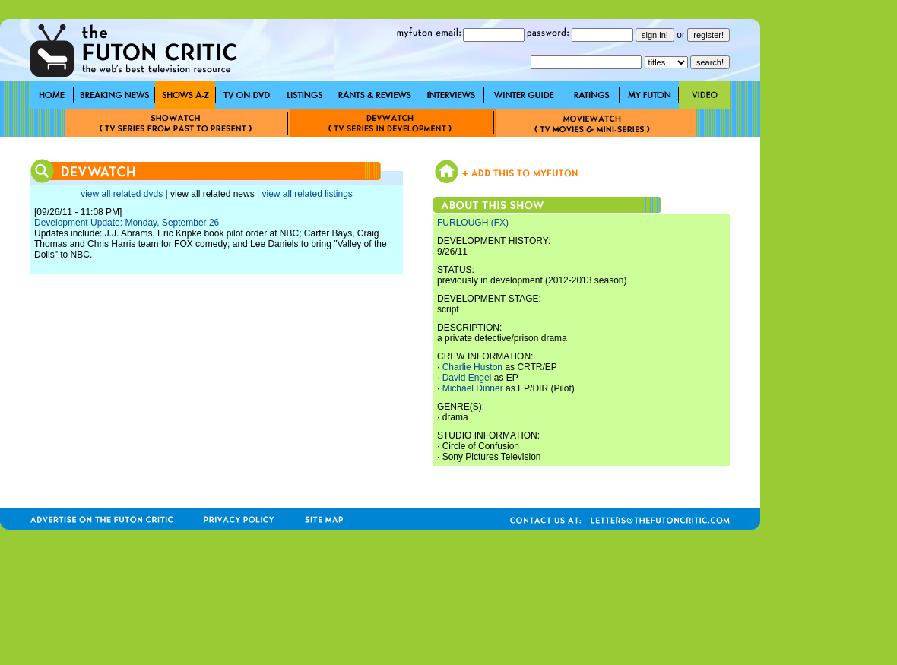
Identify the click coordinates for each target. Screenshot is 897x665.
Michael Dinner (472, 388)
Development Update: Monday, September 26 (126, 222)
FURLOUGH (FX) (473, 222)
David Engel (467, 377)
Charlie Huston (472, 367)
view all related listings (306, 193)
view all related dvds (122, 193)
